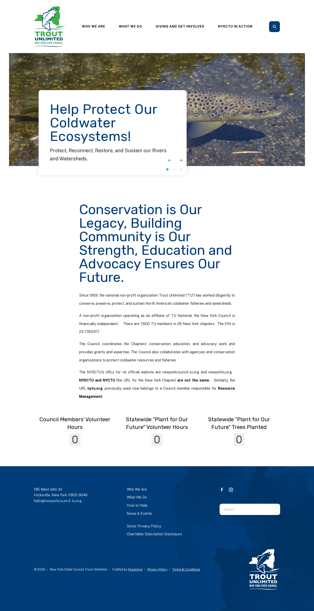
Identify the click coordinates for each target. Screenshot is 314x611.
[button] (274, 26)
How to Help (137, 505)
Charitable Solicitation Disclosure (154, 534)
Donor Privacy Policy (144, 526)
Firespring (135, 569)
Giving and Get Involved (180, 26)
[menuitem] (93, 26)
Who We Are (93, 26)
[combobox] (244, 509)
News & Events (139, 513)
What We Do (130, 26)
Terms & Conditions (186, 569)
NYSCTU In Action (235, 26)
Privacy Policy (157, 569)
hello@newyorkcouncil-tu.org (58, 501)
